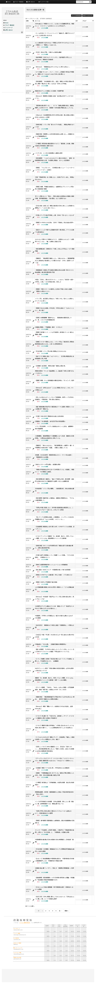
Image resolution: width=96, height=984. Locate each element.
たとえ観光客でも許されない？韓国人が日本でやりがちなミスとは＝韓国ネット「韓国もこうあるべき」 (54, 44)
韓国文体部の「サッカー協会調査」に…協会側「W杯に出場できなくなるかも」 (54, 372)
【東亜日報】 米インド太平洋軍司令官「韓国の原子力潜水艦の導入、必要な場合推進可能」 (54, 547)
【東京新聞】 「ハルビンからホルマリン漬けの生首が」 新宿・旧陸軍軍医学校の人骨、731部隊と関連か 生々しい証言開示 (54, 159)
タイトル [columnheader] (37, 21)
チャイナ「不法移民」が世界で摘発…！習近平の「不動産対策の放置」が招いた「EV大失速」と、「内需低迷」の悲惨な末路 (54, 831)
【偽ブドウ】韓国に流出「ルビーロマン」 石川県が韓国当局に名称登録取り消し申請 (54, 357)
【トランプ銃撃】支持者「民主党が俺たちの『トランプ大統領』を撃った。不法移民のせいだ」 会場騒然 (54, 660)
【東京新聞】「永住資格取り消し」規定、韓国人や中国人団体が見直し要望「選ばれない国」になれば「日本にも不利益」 (54, 82)
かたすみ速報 (85, 26)
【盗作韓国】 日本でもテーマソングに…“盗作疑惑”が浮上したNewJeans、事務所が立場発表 (53, 58)
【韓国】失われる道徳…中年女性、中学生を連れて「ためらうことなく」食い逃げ (54, 309)
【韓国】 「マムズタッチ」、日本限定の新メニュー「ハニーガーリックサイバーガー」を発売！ (54, 169)
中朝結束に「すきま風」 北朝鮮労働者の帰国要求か (50, 644)
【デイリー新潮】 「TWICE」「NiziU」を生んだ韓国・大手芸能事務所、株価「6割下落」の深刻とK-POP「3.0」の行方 (54, 688)
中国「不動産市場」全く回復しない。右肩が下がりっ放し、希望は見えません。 (54, 178)
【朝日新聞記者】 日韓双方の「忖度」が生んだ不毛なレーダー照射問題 (54, 250)
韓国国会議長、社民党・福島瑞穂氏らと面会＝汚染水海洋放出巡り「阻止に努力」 (54, 793)
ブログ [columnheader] (84, 21)
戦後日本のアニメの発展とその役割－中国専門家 (49, 91)
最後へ (67, 911)
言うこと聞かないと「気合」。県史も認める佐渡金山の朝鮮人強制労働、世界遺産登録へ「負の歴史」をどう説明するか (54, 197)
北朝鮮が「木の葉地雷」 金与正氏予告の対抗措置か (50, 421)
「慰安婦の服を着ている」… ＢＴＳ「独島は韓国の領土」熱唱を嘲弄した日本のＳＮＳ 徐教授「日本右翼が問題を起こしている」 (54, 107)
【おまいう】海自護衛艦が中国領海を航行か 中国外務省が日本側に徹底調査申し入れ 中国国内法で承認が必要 (54, 860)
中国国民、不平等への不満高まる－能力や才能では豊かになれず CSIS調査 (54, 617)
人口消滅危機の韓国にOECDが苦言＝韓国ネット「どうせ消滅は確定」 (54, 588)
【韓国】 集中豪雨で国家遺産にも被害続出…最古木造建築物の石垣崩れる (54, 822)
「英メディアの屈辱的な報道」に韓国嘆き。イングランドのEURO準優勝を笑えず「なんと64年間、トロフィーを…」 (54, 518)
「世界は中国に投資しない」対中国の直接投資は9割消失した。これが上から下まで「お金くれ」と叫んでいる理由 (54, 509)
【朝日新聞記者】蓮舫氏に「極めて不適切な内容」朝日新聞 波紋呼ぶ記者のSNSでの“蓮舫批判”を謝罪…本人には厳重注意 (54, 480)
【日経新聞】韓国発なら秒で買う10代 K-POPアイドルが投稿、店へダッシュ (54, 528)
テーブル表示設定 (76, 15)
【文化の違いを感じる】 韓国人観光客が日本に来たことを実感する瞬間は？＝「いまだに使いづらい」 (54, 207)
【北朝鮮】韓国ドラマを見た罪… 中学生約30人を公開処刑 (52, 768)
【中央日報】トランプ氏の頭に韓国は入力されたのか (50, 351)
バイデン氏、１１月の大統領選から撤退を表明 (48, 153)
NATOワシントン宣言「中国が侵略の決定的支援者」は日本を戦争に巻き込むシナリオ (54, 669)
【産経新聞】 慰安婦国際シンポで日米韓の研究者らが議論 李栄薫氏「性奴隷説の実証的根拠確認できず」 (54, 879)
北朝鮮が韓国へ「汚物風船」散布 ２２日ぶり (48, 327)
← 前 (37, 911)
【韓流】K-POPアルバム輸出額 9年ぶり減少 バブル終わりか (53, 575)
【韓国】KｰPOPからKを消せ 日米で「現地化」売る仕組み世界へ (54, 222)
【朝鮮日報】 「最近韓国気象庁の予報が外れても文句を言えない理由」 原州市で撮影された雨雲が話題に (54, 698)
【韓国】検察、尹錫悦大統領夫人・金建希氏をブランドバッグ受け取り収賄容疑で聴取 (54, 188)
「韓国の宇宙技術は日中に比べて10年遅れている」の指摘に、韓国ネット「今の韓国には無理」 (54, 471)
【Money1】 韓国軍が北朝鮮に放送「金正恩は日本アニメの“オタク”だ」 (54, 97)
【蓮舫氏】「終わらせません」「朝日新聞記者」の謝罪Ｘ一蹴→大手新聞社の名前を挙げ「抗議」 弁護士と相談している (54, 446)
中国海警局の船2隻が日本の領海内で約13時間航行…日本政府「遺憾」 (54, 841)
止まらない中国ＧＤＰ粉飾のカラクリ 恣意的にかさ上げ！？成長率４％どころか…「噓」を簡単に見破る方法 (54, 240)
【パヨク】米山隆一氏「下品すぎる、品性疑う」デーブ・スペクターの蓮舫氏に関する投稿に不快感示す (54, 717)
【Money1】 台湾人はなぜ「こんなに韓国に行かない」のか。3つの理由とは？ (54, 389)
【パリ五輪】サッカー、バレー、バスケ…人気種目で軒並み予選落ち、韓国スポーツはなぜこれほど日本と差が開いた (54, 73)
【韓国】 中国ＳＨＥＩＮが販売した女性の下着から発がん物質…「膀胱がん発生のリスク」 (54, 290)
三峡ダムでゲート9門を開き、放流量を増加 (47, 464)
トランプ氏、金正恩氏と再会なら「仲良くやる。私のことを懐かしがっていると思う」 (54, 300)
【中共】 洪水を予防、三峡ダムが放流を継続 (48, 52)
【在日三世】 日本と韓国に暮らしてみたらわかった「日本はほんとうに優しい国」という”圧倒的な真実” (54, 898)
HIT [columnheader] (77, 21)
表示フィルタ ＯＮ (87, 15)
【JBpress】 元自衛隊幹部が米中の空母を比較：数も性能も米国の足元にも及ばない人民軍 (54, 116)
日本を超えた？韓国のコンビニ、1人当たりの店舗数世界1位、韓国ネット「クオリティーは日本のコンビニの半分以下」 (54, 25)
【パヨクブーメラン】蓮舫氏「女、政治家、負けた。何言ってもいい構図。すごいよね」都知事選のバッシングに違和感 (54, 537)
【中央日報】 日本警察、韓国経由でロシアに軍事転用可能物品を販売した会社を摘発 (54, 850)
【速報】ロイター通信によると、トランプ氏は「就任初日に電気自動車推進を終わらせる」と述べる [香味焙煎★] (54, 343)
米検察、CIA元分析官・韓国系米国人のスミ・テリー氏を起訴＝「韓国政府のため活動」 (53, 456)
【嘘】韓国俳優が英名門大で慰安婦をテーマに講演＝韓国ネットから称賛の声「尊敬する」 (54, 408)
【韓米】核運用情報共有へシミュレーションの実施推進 (51, 564)
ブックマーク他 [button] (43, 1)
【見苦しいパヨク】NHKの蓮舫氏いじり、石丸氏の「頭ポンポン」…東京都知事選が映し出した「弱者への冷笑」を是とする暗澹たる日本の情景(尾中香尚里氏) (54, 749)
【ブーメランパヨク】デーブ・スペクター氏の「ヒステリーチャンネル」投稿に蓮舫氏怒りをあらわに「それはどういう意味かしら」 (54, 759)
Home (8, 1)
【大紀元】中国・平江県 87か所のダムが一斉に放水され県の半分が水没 (54, 636)
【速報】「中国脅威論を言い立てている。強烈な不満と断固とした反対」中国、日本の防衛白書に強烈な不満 (54, 774)
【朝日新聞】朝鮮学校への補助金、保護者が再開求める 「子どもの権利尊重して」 (54, 499)
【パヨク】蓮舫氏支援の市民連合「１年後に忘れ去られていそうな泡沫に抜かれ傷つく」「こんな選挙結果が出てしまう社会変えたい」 (54, 728)
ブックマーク (8, 27)
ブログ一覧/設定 (18, 1)
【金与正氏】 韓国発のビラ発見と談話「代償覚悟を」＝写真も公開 (54, 626)
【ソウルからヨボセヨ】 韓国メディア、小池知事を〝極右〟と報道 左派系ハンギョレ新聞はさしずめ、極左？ (55, 738)
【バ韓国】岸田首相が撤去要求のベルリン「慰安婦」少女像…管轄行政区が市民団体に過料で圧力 (54, 145)
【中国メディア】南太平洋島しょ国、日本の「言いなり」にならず (54, 215)
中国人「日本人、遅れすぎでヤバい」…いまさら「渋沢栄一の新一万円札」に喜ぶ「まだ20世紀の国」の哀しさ (54, 281)
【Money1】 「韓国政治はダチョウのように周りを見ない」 (52, 67)
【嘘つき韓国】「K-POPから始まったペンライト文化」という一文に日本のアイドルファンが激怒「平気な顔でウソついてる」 (54, 650)
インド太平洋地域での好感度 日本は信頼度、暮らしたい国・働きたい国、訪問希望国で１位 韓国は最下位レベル (54, 802)
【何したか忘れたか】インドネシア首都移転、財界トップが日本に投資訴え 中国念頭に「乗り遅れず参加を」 (54, 398)
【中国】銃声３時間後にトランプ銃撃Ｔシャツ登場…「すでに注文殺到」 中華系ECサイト (54, 556)
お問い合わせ (30, 1)
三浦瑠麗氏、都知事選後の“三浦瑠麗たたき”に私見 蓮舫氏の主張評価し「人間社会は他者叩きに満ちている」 (54, 437)
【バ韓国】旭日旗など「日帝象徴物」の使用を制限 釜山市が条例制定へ (54, 783)
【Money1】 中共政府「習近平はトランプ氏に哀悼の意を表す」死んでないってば (54, 598)
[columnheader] (33, 21)
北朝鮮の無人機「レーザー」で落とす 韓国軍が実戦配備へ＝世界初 (54, 869)
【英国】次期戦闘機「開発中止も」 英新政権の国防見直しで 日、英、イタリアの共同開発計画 (54, 319)
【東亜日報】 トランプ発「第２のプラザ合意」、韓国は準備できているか (54, 126)
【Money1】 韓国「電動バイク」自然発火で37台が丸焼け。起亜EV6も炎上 (54, 707)
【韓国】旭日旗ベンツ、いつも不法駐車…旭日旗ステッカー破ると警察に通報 (54, 333)
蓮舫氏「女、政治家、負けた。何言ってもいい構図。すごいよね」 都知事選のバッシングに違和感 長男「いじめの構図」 (54, 679)
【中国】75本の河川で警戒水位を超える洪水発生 (49, 416)
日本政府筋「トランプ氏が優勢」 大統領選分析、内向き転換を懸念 (54, 490)
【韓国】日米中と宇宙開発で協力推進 (46, 582)
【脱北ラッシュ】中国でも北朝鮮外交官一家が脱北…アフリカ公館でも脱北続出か (54, 231)
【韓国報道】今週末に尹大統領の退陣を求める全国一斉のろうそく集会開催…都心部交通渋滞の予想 (54, 271)
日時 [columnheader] (27, 21)
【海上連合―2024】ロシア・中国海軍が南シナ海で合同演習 (52, 569)
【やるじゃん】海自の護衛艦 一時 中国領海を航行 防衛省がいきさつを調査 (54, 888)
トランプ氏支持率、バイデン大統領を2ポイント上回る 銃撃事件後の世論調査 (54, 427)
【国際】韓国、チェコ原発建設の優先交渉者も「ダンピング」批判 (54, 380)
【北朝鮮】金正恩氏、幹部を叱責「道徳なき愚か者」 (50, 366)
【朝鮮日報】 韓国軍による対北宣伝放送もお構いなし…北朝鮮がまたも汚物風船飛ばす (54, 135)
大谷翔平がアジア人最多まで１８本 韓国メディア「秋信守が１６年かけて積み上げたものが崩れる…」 (54, 607)
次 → (60, 911)
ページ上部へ (29, 906)
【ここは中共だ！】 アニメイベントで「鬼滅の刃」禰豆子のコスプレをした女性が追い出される (54, 34)
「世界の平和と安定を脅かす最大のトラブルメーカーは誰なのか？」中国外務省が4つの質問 (53, 812)
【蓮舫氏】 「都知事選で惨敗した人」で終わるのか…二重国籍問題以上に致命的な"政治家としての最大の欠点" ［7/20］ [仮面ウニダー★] (54, 261)
